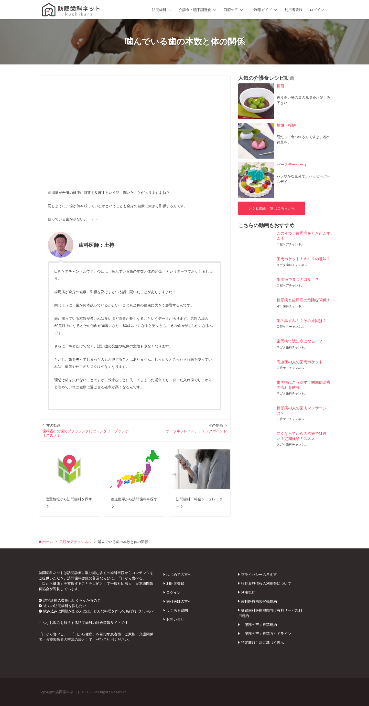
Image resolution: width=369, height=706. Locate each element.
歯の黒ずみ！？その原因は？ (302, 320)
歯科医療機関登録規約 (259, 601)
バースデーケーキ (292, 164)
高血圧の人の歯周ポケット (300, 361)
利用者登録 (293, 9)
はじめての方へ (178, 574)
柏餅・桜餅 (286, 125)
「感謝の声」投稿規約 (259, 624)
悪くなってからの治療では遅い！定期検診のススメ (302, 436)
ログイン (317, 9)
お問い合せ (175, 619)
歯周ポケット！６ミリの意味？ (303, 258)
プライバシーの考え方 (259, 574)
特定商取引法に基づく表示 (262, 642)
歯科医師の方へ (178, 601)
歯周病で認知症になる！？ (300, 341)
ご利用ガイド (261, 9)
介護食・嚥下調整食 (195, 9)
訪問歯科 (159, 9)
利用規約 (248, 592)
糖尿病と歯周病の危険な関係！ (303, 299)
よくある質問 (177, 610)
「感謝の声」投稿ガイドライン (266, 633)
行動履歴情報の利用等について (266, 583)
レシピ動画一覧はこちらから (271, 208)
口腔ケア (231, 9)
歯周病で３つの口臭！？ (298, 279)
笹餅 (280, 85)
